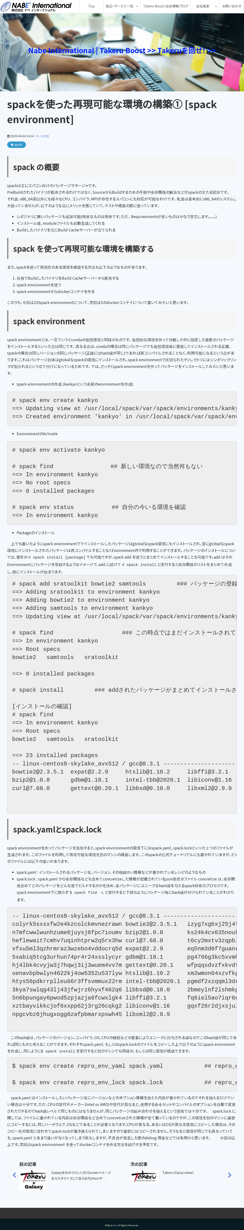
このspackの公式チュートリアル (167, 853)
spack (18, 144)
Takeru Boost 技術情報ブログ (165, 6)
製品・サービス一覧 (119, 6)
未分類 (45, 136)
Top (91, 6)
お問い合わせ (231, 6)
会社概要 (202, 6)
